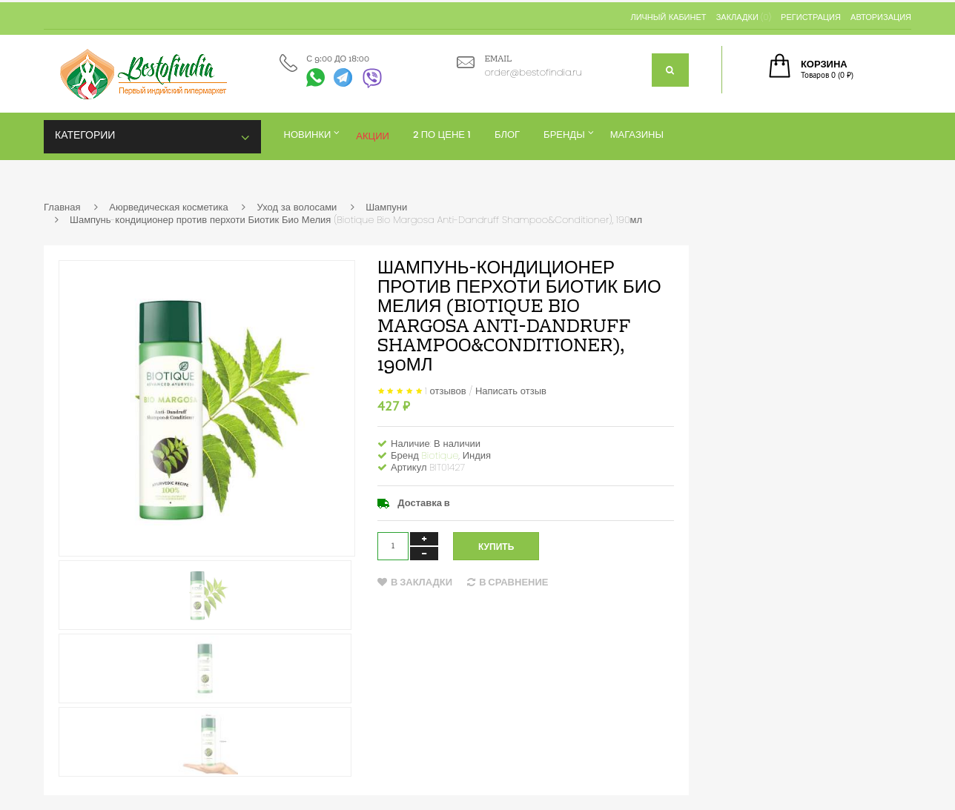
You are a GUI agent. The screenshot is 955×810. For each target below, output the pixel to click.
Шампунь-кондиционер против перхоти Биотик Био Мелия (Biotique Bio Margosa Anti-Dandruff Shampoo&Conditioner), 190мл (356, 220)
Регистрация (811, 17)
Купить (496, 546)
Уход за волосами (297, 207)
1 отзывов (445, 391)
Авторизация (880, 17)
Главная (62, 207)
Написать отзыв (510, 391)
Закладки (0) (743, 17)
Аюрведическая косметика (168, 207)
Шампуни (386, 207)
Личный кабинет (668, 17)
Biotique (440, 455)
